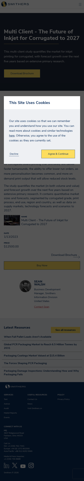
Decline (14, 154)
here (12, 136)
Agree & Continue (58, 154)
